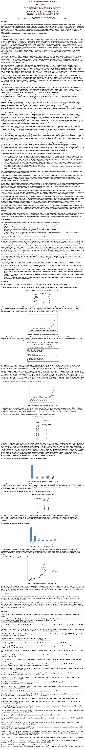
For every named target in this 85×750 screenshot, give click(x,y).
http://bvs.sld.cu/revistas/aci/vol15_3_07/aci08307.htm (16, 683)
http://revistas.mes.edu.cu (24, 707)
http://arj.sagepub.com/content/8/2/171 (12, 679)
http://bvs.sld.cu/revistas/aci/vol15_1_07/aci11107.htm (18, 712)
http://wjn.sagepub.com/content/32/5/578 (13, 635)
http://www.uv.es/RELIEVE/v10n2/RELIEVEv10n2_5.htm (17, 622)
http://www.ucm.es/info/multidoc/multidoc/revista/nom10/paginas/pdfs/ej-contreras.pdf (26, 640)
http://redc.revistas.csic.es (50, 631)
